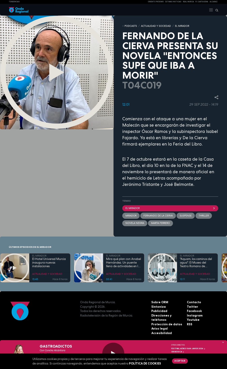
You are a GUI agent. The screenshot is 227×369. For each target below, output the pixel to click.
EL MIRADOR (182, 25)
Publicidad (159, 311)
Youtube (193, 319)
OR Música (177, 352)
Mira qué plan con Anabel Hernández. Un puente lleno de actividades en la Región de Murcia (123, 262)
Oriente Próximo (156, 2)
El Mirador (170, 208)
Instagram (195, 315)
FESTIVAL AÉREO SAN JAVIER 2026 (188, 348)
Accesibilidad (161, 333)
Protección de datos (166, 324)
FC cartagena (201, 2)
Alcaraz (214, 2)
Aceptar (179, 360)
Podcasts (131, 25)
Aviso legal (159, 328)
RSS (189, 324)
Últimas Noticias (173, 2)
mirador (130, 215)
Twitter (192, 306)
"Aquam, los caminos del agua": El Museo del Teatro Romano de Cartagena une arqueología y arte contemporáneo (196, 262)
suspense (186, 215)
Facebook (194, 311)
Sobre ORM (159, 302)
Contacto (194, 302)
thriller (204, 215)
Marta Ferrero (160, 223)
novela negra (134, 223)
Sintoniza (158, 306)
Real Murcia (188, 2)
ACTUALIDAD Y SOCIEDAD (156, 25)
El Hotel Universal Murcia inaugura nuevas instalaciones (49, 262)
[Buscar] (215, 9)
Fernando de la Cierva (158, 215)
